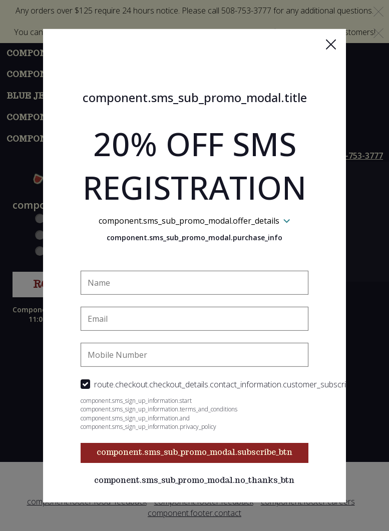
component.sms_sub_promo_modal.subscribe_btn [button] (194, 452)
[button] (331, 44)
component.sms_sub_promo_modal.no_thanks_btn (195, 480)
